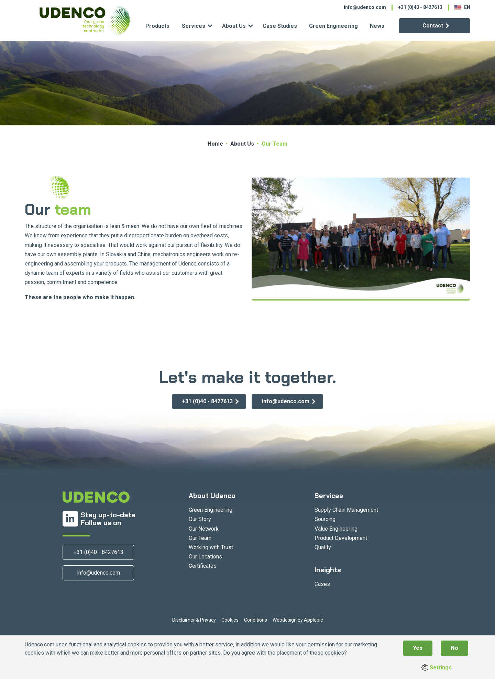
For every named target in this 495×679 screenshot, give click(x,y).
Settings (436, 667)
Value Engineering (336, 528)
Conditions (255, 620)
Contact (432, 25)
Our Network (204, 528)
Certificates (203, 566)
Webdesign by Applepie (298, 620)
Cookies (230, 620)
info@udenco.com (365, 7)
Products (157, 26)
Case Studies (280, 26)
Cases (322, 584)
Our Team (200, 538)
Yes (417, 648)
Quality (323, 547)
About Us (234, 26)
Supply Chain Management (346, 510)
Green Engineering (333, 26)
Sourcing (325, 519)
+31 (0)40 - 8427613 (420, 7)
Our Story (200, 519)
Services (193, 26)
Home (215, 143)
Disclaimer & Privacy (194, 620)
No (454, 648)
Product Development (341, 538)
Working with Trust (211, 547)
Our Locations (205, 556)
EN (462, 7)
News (377, 26)
